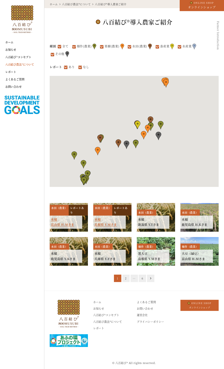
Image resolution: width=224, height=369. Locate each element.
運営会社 (142, 315)
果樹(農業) (114, 46)
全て (65, 46)
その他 (62, 54)
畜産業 (167, 46)
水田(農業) (142, 46)
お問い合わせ (145, 308)
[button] (135, 144)
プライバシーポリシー (150, 321)
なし (86, 67)
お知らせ (98, 308)
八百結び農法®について (107, 321)
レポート (98, 328)
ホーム (97, 302)
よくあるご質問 (146, 302)
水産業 (189, 46)
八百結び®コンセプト (106, 315)
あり (72, 67)
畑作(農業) (86, 46)
